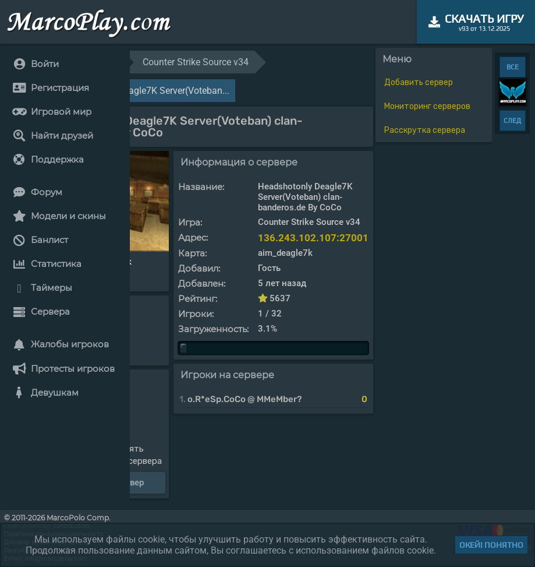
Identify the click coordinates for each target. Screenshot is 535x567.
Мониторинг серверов (427, 106)
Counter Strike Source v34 (196, 62)
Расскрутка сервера (424, 130)
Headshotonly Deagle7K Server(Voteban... (143, 90)
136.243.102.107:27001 (313, 238)
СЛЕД (512, 121)
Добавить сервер (418, 82)
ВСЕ (512, 67)
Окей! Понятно (491, 545)
